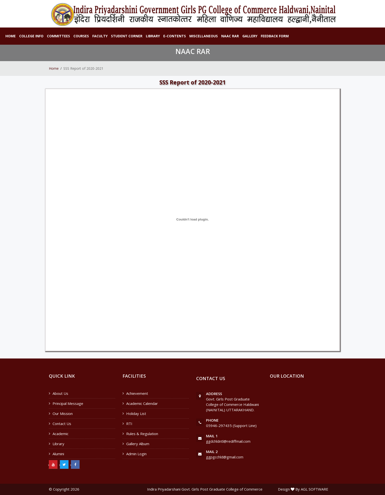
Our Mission (63, 413)
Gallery (249, 36)
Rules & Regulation (142, 433)
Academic (61, 433)
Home (10, 36)
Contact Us (62, 423)
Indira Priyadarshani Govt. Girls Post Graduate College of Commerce (204, 489)
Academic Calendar (142, 403)
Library (153, 36)
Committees (58, 36)
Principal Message (68, 403)
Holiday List (136, 413)
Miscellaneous (203, 36)
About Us (60, 393)
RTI (129, 423)
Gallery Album (137, 443)
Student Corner (126, 36)
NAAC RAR (230, 36)
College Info (31, 36)
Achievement (137, 393)
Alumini (58, 453)
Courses (81, 36)
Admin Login (136, 453)
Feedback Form (275, 36)
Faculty (100, 36)
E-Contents (174, 36)
